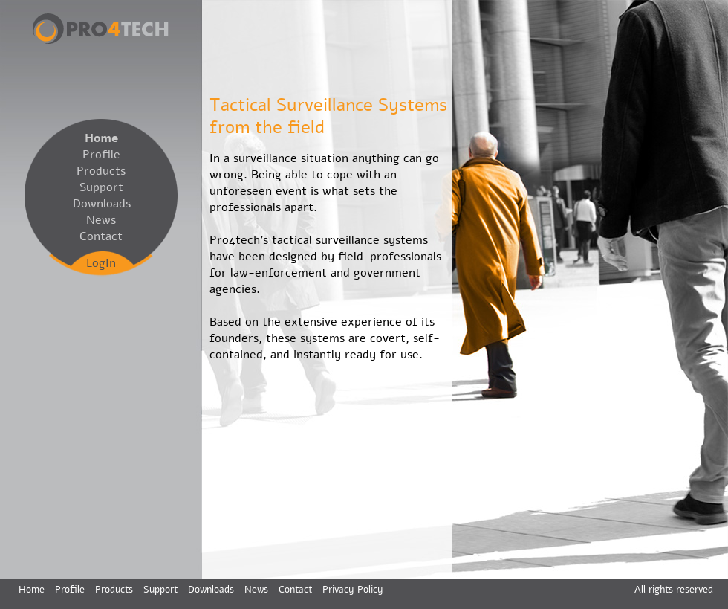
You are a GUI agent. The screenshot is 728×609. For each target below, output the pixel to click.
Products (101, 171)
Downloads (101, 204)
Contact (101, 236)
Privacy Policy (352, 589)
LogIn (101, 263)
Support (101, 187)
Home (101, 138)
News (101, 220)
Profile (101, 154)
